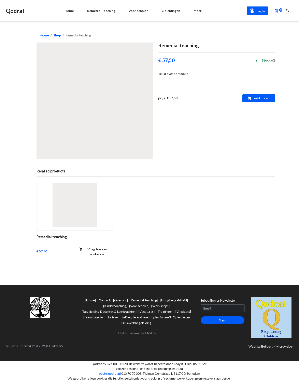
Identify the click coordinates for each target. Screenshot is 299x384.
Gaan (222, 320)
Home (44, 35)
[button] (277, 11)
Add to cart (259, 98)
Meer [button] (198, 11)
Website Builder (259, 346)
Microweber (284, 346)
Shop (57, 35)
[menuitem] (69, 11)
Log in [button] (257, 11)
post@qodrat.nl (110, 373)
